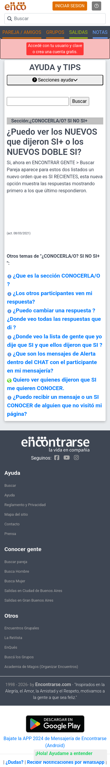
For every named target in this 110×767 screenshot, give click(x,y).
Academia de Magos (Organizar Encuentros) (41, 666)
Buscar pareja (15, 562)
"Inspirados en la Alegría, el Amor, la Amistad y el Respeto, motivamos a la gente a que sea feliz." (55, 691)
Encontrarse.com (53, 684)
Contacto (12, 524)
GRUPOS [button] (55, 32)
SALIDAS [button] (78, 32)
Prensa (10, 533)
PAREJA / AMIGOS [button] (21, 32)
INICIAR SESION (69, 6)
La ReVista (13, 638)
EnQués (10, 647)
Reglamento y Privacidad (25, 505)
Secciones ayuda (55, 80)
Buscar (10, 485)
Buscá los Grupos (19, 657)
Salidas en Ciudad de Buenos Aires (33, 590)
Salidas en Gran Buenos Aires (28, 600)
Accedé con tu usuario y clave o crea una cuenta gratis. (55, 48)
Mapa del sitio (16, 514)
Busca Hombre (16, 571)
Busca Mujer (14, 581)
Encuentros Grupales (21, 628)
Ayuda (9, 495)
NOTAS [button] (100, 32)
